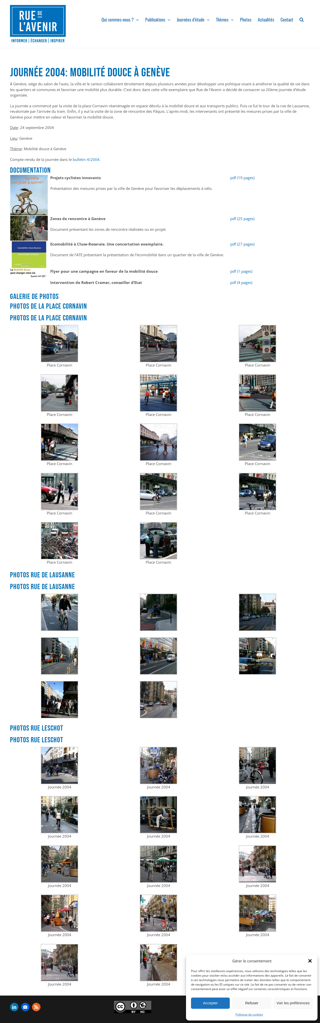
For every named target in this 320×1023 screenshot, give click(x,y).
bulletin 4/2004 (86, 159)
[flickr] (25, 1007)
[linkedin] (14, 1007)
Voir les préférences (293, 1003)
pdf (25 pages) (242, 218)
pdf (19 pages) (242, 177)
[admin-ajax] (132, 1007)
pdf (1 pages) (241, 271)
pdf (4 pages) (241, 282)
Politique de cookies (249, 1014)
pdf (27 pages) (242, 244)
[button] (310, 960)
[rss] (36, 1007)
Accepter (210, 1003)
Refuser (251, 1003)
